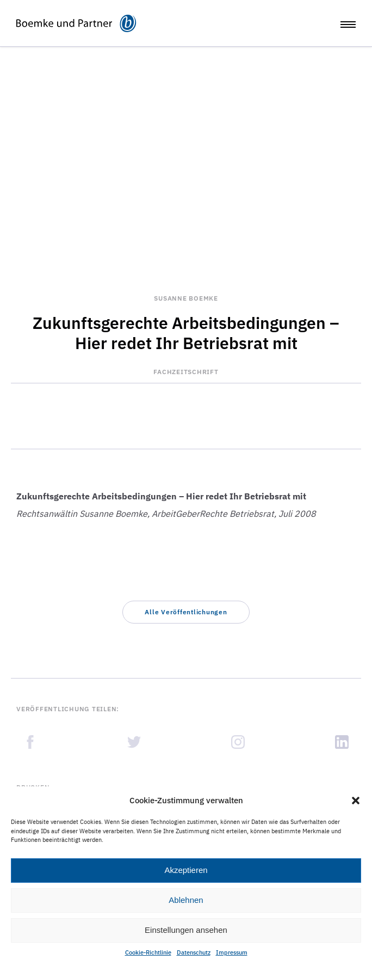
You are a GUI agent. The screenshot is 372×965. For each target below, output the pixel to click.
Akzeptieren (185, 870)
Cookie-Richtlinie (148, 952)
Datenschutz (193, 952)
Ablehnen (186, 900)
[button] (355, 800)
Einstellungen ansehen (186, 930)
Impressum (231, 952)
